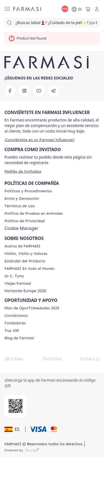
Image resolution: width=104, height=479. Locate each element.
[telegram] (53, 90)
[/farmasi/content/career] (17, 283)
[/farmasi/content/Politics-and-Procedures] (28, 191)
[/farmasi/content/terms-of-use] (19, 206)
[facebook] (10, 90)
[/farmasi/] (27, 9)
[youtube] (38, 90)
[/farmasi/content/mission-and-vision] (25, 254)
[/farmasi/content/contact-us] (16, 316)
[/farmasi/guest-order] (22, 171)
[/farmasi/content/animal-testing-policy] (33, 213)
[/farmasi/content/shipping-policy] (21, 198)
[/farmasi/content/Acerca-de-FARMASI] (22, 246)
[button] (14, 429)
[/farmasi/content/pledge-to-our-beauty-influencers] (14, 276)
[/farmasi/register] (39, 140)
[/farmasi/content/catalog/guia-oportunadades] (31, 308)
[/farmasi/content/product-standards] (24, 261)
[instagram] (24, 90)
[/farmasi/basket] (88, 9)
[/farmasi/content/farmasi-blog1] (19, 338)
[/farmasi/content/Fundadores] (15, 323)
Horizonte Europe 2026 (25, 291)
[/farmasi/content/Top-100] (11, 330)
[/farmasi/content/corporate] (29, 268)
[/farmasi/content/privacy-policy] (24, 221)
